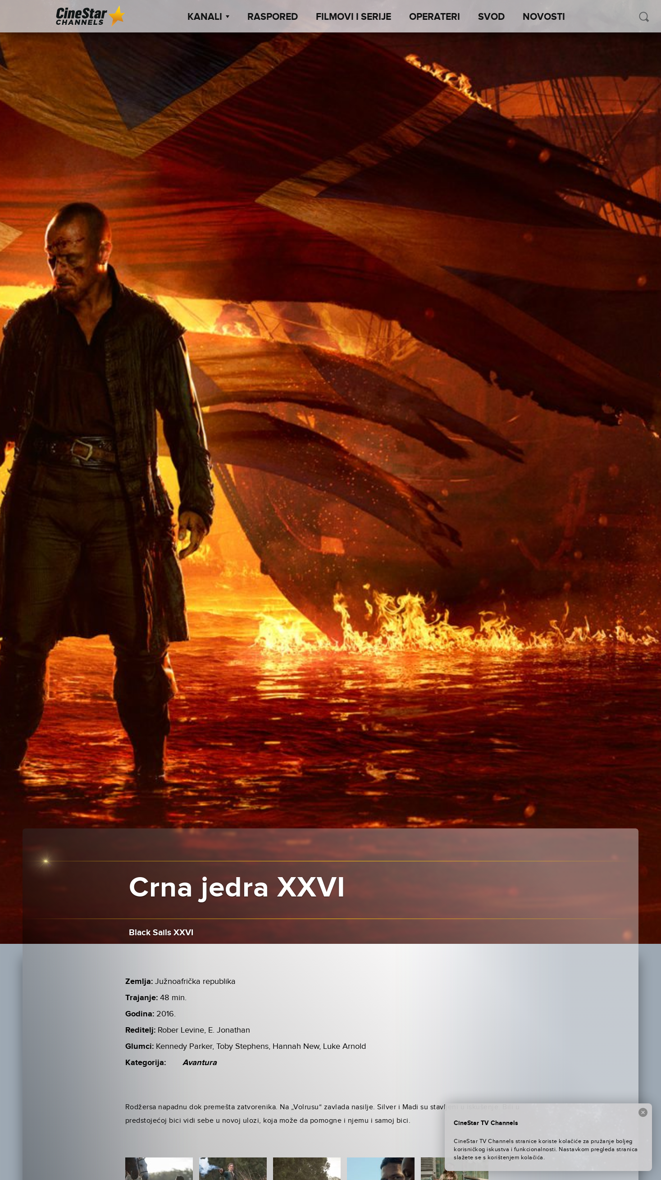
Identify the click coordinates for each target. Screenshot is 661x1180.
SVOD (491, 17)
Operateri (434, 17)
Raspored (272, 17)
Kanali (208, 17)
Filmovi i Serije (353, 17)
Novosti (544, 17)
